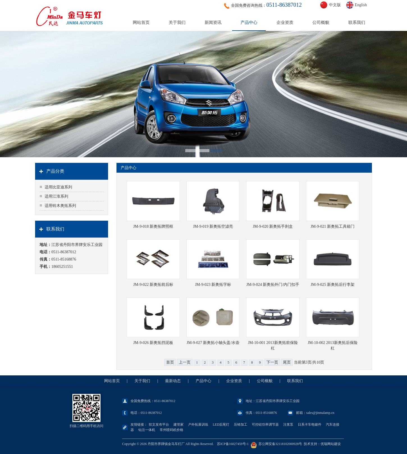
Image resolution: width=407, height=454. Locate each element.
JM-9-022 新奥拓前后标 (153, 284)
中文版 (335, 5)
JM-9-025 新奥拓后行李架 (333, 284)
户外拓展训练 (198, 424)
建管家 (178, 424)
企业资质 (284, 22)
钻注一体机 (146, 430)
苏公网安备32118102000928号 (280, 444)
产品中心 (249, 22)
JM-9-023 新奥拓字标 (213, 284)
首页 (170, 362)
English (361, 5)
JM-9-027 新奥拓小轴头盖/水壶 (213, 343)
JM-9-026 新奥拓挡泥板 (153, 343)
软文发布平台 (159, 424)
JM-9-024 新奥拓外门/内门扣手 (272, 284)
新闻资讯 (213, 22)
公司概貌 (320, 22)
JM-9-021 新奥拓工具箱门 (333, 226)
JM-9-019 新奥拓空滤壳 (213, 226)
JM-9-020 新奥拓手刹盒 (273, 226)
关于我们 (177, 22)
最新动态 (173, 381)
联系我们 (356, 22)
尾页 (287, 362)
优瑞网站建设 (331, 444)
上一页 (185, 362)
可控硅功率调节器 (265, 424)
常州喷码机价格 (171, 430)
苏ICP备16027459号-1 (233, 444)
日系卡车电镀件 (309, 424)
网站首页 (141, 22)
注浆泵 (288, 424)
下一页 (272, 362)
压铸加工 (240, 424)
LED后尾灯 (221, 424)
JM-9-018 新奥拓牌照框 (153, 226)
